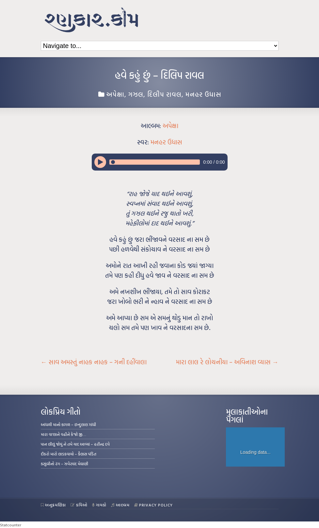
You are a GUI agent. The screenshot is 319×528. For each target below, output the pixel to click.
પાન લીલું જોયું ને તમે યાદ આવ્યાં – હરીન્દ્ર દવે (75, 444)
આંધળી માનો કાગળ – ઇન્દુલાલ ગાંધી (68, 424)
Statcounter (10, 525)
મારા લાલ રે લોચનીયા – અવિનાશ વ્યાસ (227, 362)
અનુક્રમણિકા (53, 505)
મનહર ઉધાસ (203, 94)
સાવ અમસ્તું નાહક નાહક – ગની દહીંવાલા (94, 362)
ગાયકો (99, 505)
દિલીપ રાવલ (164, 94)
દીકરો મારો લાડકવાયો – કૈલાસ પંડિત (68, 454)
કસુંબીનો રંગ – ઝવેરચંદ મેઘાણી (64, 464)
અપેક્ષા (115, 94)
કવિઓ (79, 505)
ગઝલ (135, 94)
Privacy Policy (153, 505)
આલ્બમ (120, 505)
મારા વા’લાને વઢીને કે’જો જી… (63, 434)
